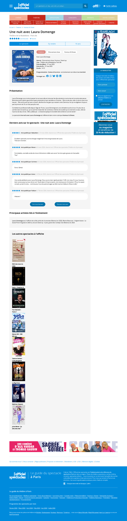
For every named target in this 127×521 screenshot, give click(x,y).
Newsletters (68, 462)
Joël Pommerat (14, 514)
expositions (54, 18)
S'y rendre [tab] (52, 44)
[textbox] (58, 6)
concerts (72, 18)
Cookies (97, 462)
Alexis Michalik (83, 512)
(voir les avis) (24, 39)
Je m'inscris (106, 104)
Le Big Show (16, 383)
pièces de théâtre (51, 23)
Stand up (64, 60)
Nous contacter (28, 462)
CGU (79, 462)
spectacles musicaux (75, 22)
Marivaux (60, 512)
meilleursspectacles (27, 22)
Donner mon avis (62, 204)
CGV (75, 462)
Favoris (33, 39)
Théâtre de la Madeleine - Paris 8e (23, 35)
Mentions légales (87, 462)
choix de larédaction (39, 22)
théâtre (36, 18)
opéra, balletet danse (87, 22)
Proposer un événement (55, 462)
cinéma (18, 18)
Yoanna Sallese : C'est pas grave (17, 359)
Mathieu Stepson (17, 404)
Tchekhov (67, 512)
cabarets (111, 23)
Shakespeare (46, 512)
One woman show (48, 60)
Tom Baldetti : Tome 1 (16, 311)
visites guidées (109, 18)
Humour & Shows (68, 115)
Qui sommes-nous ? (15, 462)
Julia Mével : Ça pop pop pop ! (17, 428)
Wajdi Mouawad (93, 512)
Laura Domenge (17, 221)
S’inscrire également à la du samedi (105, 98)
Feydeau (53, 512)
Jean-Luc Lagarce (104, 512)
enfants (90, 18)
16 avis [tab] (78, 44)
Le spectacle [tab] (23, 44)
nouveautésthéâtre (15, 22)
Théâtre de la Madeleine (48, 62)
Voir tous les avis (37, 204)
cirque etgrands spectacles (99, 22)
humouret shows (63, 22)
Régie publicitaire (40, 462)
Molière (38, 512)
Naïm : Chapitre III (18, 287)
